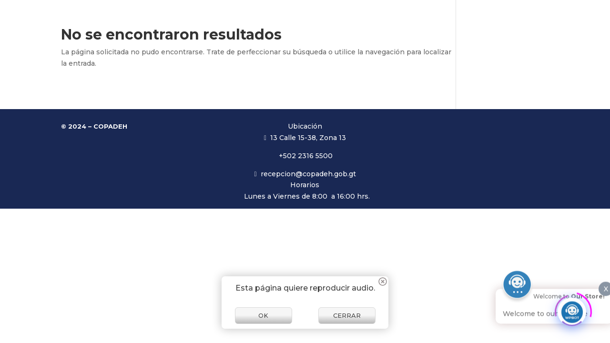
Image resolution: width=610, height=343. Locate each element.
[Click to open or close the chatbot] (572, 308)
